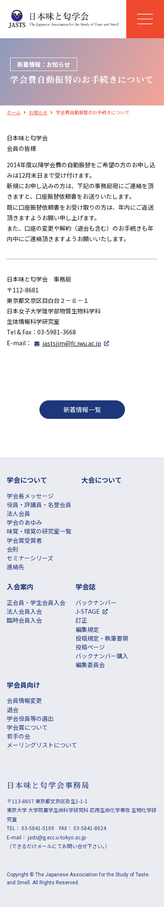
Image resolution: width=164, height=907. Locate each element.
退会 (12, 709)
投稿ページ (90, 647)
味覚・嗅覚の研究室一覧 (39, 531)
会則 (12, 549)
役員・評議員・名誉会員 (39, 504)
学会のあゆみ (24, 522)
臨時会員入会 (24, 620)
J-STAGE (87, 611)
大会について (101, 480)
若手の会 (18, 736)
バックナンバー (96, 602)
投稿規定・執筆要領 (101, 638)
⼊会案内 (20, 586)
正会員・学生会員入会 (36, 602)
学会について (27, 480)
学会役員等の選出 (30, 718)
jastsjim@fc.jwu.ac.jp (71, 343)
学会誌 (85, 586)
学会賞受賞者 (24, 540)
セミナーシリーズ (30, 558)
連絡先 (15, 566)
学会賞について (27, 727)
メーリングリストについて (42, 745)
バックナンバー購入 (101, 656)
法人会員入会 (24, 611)
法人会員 (18, 513)
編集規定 (87, 629)
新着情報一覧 (82, 409)
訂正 (81, 620)
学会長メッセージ (30, 496)
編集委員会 (90, 664)
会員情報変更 (24, 700)
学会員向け (23, 685)
